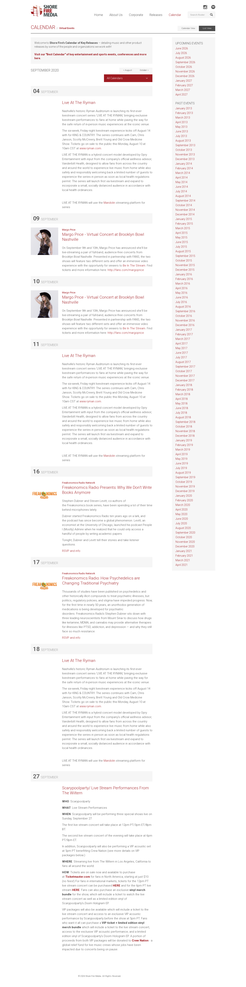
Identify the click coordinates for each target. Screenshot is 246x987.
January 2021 (183, 551)
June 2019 (181, 463)
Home (98, 15)
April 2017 (181, 343)
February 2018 (184, 389)
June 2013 (181, 131)
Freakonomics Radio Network (78, 482)
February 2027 (184, 85)
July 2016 (181, 302)
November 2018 (185, 431)
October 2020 (183, 537)
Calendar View (188, 28)
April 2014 (181, 177)
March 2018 (182, 394)
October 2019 (183, 481)
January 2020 (183, 495)
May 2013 (181, 126)
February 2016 (184, 279)
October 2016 (183, 315)
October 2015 (183, 260)
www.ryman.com (90, 148)
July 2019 (181, 468)
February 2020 (184, 500)
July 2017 (181, 357)
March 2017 (182, 338)
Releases (156, 15)
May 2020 (181, 514)
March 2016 (182, 283)
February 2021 (184, 555)
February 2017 (184, 334)
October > (144, 70)
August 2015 (183, 251)
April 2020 (181, 509)
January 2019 (183, 440)
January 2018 (183, 385)
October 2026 (183, 66)
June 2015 (181, 242)
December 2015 (184, 269)
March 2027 (182, 89)
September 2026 (185, 62)
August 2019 (183, 472)
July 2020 (181, 523)
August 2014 (183, 196)
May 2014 (181, 182)
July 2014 (181, 191)
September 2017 (185, 366)
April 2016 (181, 288)
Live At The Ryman (79, 102)
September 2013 (185, 145)
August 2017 (183, 362)
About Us (116, 15)
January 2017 (183, 329)
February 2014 (184, 168)
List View (207, 28)
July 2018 (181, 412)
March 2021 (182, 560)
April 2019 (181, 454)
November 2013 (185, 154)
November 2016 (185, 320)
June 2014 (181, 186)
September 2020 (185, 532)
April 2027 (181, 94)
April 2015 (181, 232)
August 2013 (183, 140)
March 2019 (182, 449)
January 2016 (183, 274)
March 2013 (182, 117)
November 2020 (185, 541)
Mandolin (109, 202)
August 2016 (183, 306)
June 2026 (181, 48)
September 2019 (185, 477)
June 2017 (181, 352)
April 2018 (181, 398)
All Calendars (115, 78)
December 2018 (184, 435)
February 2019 (184, 445)
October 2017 (183, 371)
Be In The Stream (134, 265)
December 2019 (184, 491)
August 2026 (183, 57)
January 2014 (183, 163)
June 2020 (181, 518)
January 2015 (183, 219)
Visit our (40, 54)
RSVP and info (71, 551)
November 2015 (185, 265)
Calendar (175, 15)
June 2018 (181, 408)
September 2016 (185, 311)
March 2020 (182, 504)
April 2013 (181, 122)
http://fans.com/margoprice (126, 270)
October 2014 (183, 205)
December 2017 (184, 380)
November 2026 (185, 71)
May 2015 (181, 237)
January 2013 (183, 108)
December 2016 (184, 325)
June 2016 (181, 297)
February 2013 (184, 113)
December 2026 (184, 76)
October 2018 (183, 426)
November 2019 (185, 486)
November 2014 (185, 209)
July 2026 (181, 53)
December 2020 (184, 546)
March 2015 (182, 228)
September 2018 (185, 421)
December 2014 (184, 214)
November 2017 (185, 375)
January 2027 (183, 80)
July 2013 (181, 136)
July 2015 (181, 246)
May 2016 (181, 292)
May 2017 (181, 348)
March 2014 (182, 172)
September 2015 (185, 255)
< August (127, 70)
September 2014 (185, 200)
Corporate (136, 15)
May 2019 (181, 458)
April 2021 (181, 564)
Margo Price (68, 229)
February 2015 (184, 223)
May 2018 (181, 403)
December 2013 (184, 159)
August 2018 (183, 417)
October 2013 (183, 149)
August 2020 (183, 528)
